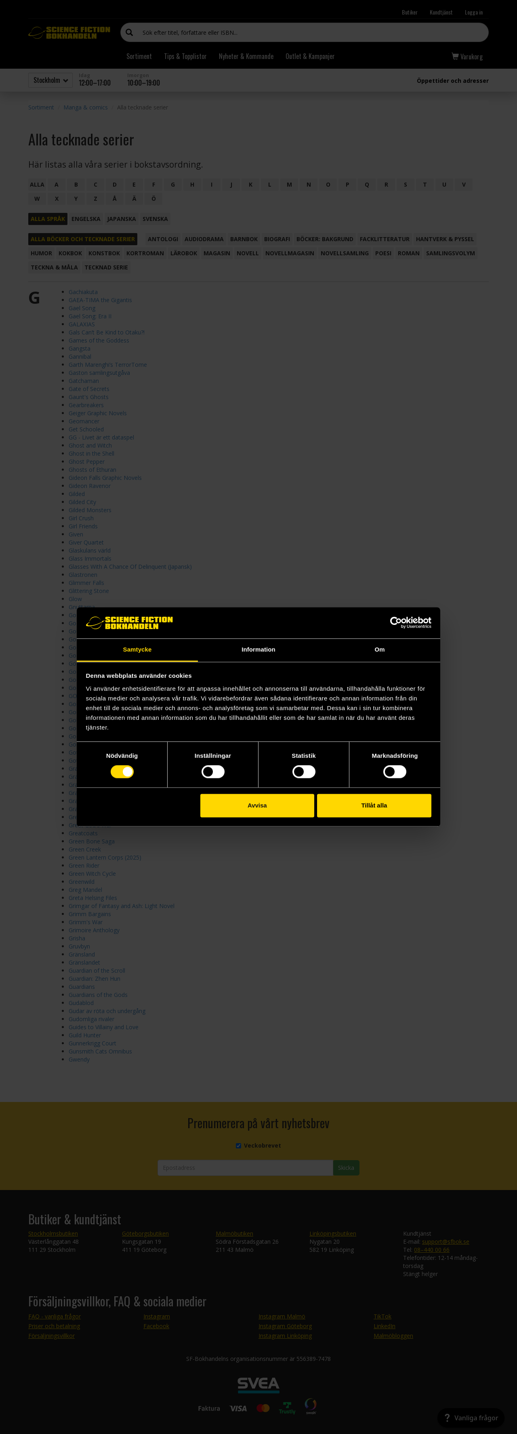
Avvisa (257, 805)
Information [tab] (258, 649)
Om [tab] (379, 649)
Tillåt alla (374, 805)
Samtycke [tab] (137, 649)
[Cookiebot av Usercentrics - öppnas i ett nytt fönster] (396, 623)
